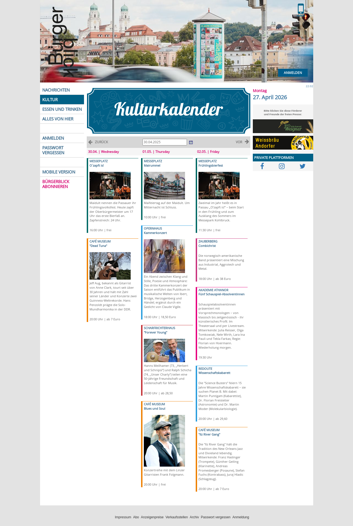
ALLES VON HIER (57, 119)
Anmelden (293, 72)
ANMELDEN (53, 138)
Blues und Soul (154, 408)
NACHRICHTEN (56, 90)
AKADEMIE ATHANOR (213, 290)
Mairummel (152, 165)
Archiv (194, 517)
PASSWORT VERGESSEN (53, 150)
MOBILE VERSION (58, 172)
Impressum (123, 517)
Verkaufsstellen (177, 517)
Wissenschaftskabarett (214, 373)
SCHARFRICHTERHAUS (159, 328)
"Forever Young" (155, 332)
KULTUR (50, 99)
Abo (136, 517)
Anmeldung (240, 517)
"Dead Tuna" (98, 246)
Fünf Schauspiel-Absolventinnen (221, 294)
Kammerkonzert (155, 233)
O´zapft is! (96, 165)
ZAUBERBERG (207, 241)
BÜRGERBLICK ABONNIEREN (55, 184)
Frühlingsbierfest (210, 165)
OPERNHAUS (153, 228)
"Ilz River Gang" (209, 434)
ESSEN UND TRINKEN (62, 109)
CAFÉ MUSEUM (100, 241)
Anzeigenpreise (152, 517)
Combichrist (207, 246)
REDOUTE (205, 369)
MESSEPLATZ (98, 161)
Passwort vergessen (216, 517)
